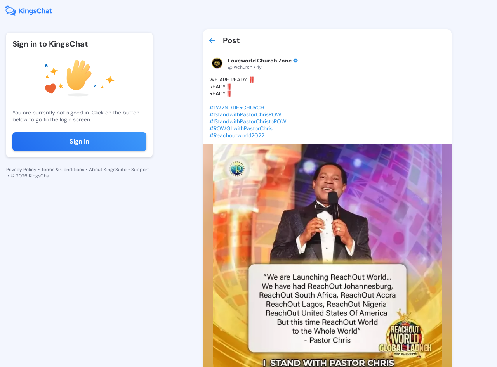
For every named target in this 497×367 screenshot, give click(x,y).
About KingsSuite (108, 169)
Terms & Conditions (62, 169)
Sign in (79, 141)
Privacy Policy (21, 169)
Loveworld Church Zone (260, 60)
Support (140, 169)
